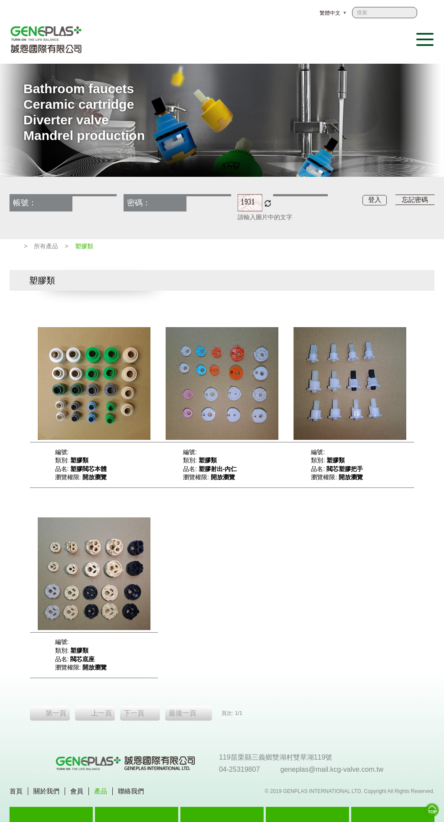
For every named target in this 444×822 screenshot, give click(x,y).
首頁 (16, 791)
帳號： (24, 202)
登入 (374, 199)
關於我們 (46, 791)
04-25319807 (240, 769)
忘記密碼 (415, 199)
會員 (76, 791)
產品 (100, 791)
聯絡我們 (131, 791)
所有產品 (46, 246)
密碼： (138, 202)
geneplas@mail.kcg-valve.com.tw (333, 769)
